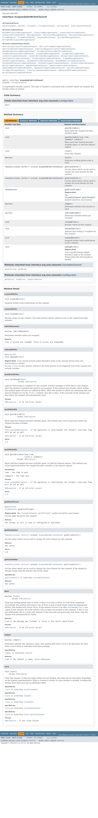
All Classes (52, 7)
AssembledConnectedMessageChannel (18, 51)
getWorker (22, 269)
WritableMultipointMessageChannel (18, 40)
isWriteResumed (72, 213)
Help (54, 3)
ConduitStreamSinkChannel (14, 56)
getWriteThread (72, 190)
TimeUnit (69, 139)
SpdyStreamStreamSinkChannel (63, 65)
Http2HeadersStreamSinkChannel (70, 61)
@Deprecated (10, 354)
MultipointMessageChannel (81, 35)
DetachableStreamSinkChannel (16, 58)
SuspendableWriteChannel (50, 167)
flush (67, 158)
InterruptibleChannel (81, 26)
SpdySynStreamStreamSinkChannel (49, 68)
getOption (9, 279)
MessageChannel (34, 35)
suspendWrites (71, 238)
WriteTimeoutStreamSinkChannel (17, 73)
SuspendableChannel (46, 37)
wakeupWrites (71, 247)
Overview (5, 3)
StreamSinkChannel (26, 37)
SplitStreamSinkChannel (78, 68)
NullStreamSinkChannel (13, 65)
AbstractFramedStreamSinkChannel (55, 46)
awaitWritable (71, 128)
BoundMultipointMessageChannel (17, 33)
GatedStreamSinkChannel (13, 61)
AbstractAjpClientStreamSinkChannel (19, 46)
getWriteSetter (72, 178)
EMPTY (7, 105)
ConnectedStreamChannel (13, 35)
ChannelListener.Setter (16, 167)
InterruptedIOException (16, 430)
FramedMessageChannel (73, 58)
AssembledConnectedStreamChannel (18, 54)
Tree (32, 3)
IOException (31, 382)
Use (27, 3)
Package (13, 3)
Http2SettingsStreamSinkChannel (53, 63)
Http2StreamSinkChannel (82, 63)
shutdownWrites (72, 229)
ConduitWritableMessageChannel (44, 56)
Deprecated (40, 3)
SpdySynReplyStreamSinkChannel (17, 68)
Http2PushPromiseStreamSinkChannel (19, 63)
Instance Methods (28, 121)
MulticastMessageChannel (55, 35)
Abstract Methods (48, 121)
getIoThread (10, 269)
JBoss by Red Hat (20, 743)
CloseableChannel (46, 26)
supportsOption (34, 279)
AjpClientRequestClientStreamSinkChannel (55, 49)
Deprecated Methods (71, 121)
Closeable (31, 26)
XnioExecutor (11, 190)
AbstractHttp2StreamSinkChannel (17, 49)
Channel (21, 26)
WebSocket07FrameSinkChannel (73, 70)
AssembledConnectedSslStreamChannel (54, 51)
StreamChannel (9, 37)
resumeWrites (71, 222)
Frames (30, 7)
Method (32, 10)
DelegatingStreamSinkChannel (75, 56)
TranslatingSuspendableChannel (42, 70)
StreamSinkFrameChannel (13, 70)
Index (48, 3)
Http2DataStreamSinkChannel (40, 61)
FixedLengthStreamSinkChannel (46, 58)
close (67, 151)
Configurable (63, 26)
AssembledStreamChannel (73, 54)
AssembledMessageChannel (48, 54)
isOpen (68, 204)
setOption (20, 279)
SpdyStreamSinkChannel (37, 65)
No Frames (38, 7)
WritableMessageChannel (69, 37)
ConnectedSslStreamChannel (72, 33)
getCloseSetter (72, 167)
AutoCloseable (9, 26)
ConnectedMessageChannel (46, 33)
